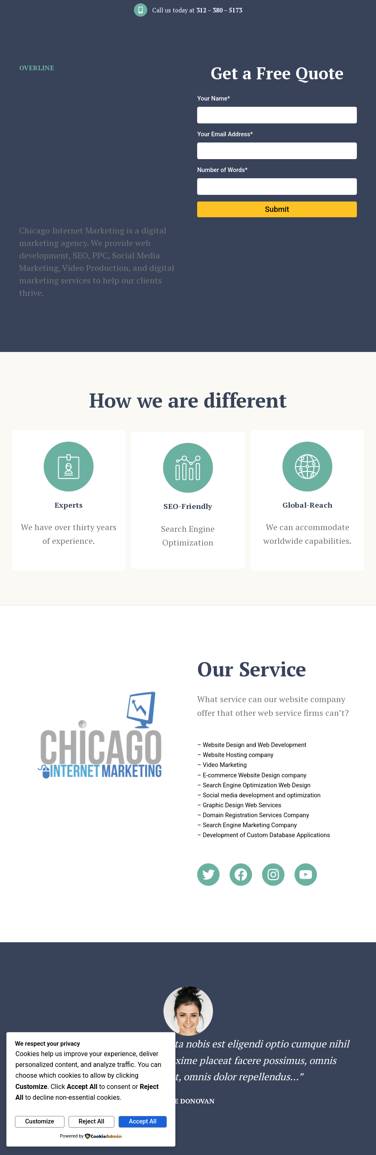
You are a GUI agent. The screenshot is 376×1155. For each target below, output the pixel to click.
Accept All (142, 1121)
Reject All (91, 1121)
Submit (277, 210)
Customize (39, 1121)
